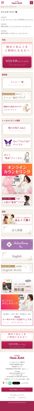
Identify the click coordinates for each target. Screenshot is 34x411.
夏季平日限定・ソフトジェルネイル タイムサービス (16, 26)
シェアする (24, 383)
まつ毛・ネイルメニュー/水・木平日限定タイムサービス (17, 19)
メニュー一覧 (11, 397)
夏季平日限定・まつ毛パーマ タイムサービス (14, 33)
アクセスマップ (22, 397)
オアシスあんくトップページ (17, 394)
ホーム (2, 6)
